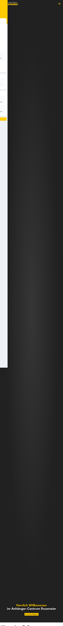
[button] (59, 3)
